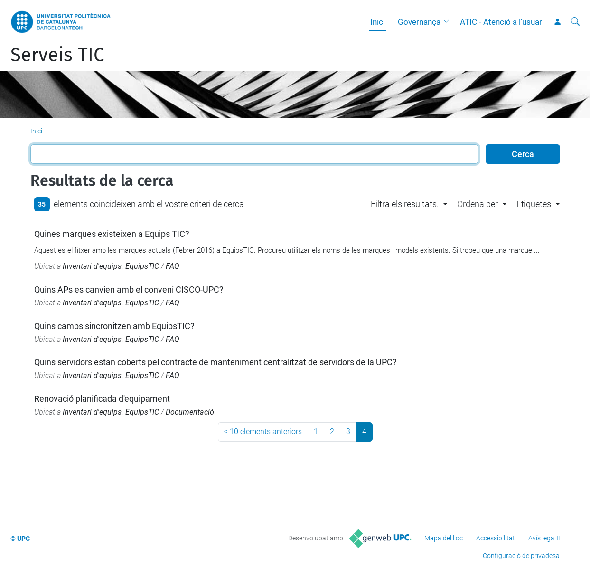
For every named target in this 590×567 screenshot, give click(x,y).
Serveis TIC (57, 55)
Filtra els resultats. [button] (405, 204)
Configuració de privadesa (521, 555)
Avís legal (542, 538)
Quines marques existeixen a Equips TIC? (111, 234)
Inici (377, 22)
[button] (448, 21)
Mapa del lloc (443, 538)
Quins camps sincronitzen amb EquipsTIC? (114, 326)
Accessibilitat (495, 538)
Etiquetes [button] (533, 204)
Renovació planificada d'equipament (102, 399)
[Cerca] (575, 22)
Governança (419, 22)
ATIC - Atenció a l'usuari (502, 22)
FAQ (172, 266)
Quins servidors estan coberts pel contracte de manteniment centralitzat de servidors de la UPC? (215, 362)
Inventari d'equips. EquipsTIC (111, 266)
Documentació (190, 411)
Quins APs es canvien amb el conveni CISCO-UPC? (129, 289)
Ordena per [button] (477, 204)
